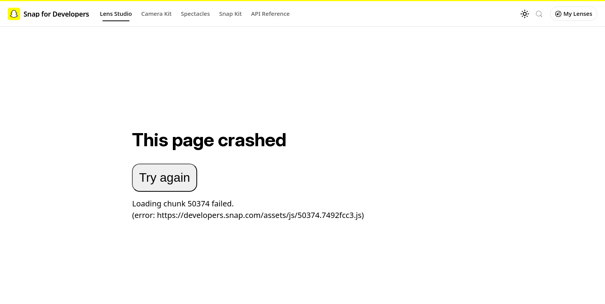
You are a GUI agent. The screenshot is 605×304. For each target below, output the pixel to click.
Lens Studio (116, 13)
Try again (164, 177)
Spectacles (195, 13)
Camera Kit (156, 13)
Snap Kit (230, 13)
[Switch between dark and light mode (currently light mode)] (525, 14)
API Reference (270, 13)
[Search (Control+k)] (539, 14)
